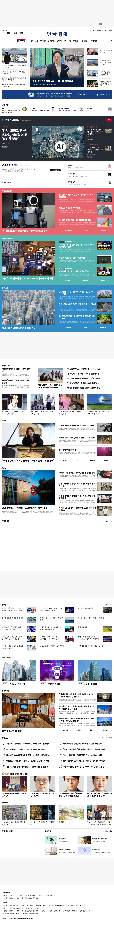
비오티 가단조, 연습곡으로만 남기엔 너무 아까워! (76, 425)
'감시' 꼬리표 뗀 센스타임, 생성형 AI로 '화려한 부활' (14, 134)
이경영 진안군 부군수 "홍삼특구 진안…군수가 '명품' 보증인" (70, 794)
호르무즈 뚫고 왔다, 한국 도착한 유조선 (51, 618)
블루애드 (34, 895)
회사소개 (5, 895)
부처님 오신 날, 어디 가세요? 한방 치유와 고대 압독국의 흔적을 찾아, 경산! (77, 707)
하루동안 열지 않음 (103, 95)
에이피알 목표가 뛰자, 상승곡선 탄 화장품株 (75, 220)
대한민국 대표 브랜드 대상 (18, 774)
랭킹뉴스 (5, 738)
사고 (110, 831)
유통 (69, 41)
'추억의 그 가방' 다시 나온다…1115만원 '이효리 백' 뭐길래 (50, 637)
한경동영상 (5, 521)
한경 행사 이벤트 (7, 831)
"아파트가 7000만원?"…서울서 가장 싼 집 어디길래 (105, 73)
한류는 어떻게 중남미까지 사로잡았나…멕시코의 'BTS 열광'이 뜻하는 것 (99, 824)
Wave (4, 468)
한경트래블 (5, 690)
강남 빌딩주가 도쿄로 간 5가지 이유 (42, 823)
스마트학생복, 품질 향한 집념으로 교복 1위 (14, 794)
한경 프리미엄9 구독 (100, 30)
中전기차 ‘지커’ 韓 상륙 (85, 608)
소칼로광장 (90, 110)
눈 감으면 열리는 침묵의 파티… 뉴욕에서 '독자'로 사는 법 (77, 484)
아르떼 (4, 420)
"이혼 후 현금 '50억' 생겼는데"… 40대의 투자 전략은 (95, 149)
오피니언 (75, 41)
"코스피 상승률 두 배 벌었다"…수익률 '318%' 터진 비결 (51, 609)
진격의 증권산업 (87, 683)
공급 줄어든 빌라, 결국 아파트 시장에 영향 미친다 (14, 823)
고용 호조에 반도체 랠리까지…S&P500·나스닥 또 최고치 (27, 278)
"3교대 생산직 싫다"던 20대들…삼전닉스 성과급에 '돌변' (84, 749)
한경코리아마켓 (7, 191)
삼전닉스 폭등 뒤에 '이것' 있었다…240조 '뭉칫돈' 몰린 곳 (27, 766)
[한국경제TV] (9, 33)
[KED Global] (21, 33)
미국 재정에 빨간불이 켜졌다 (67, 110)
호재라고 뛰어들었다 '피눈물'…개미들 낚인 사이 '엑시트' (84, 761)
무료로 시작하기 (55, 170)
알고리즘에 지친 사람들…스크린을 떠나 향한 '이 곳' (25, 507)
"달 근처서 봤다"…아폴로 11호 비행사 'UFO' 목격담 (99, 412)
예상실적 (67, 280)
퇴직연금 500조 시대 (13, 683)
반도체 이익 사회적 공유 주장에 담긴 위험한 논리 (11, 111)
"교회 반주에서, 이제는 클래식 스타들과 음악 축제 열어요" (28, 460)
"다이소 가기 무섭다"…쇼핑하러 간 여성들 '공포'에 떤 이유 (27, 743)
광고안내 (27, 895)
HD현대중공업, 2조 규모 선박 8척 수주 (90, 646)
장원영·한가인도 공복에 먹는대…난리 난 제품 (83, 369)
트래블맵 (65, 730)
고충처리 (19, 895)
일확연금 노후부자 (92, 127)
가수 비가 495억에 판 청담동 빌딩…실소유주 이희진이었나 (27, 755)
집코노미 (59, 41)
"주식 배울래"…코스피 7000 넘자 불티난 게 (71, 412)
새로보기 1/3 (108, 604)
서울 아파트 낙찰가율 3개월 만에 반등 (18, 328)
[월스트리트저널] (15, 33)
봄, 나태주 (62, 822)
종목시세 (85, 280)
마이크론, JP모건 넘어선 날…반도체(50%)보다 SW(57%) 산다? (76, 246)
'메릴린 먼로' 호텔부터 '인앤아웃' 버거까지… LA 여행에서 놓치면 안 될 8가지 (76, 719)
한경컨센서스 (68, 230)
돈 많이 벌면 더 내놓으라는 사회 (39, 110)
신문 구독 (91, 30)
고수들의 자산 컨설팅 (92, 145)
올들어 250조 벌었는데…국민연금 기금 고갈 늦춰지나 (14, 85)
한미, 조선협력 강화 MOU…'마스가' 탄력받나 (53, 81)
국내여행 (78, 730)
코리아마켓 (43, 41)
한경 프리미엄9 (21, 41)
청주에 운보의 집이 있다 (12, 730)
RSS (44, 905)
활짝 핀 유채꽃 (83, 627)
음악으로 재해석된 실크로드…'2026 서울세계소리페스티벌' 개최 (89, 638)
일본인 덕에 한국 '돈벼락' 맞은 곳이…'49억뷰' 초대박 (82, 755)
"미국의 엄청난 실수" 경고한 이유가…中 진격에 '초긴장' (83, 766)
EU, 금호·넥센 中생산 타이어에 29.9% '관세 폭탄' (12, 647)
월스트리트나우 (65, 242)
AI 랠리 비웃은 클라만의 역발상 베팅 (72, 258)
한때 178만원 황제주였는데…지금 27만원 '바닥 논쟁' (82, 743)
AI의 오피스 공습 (50, 683)
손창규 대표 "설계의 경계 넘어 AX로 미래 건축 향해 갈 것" (99, 794)
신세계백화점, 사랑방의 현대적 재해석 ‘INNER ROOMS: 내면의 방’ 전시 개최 (76, 695)
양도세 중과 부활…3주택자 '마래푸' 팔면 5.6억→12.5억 (76, 293)
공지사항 (48, 831)
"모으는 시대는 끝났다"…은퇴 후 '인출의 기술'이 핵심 (95, 131)
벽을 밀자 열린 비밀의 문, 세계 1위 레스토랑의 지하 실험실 (77, 496)
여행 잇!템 (105, 730)
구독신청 (12, 895)
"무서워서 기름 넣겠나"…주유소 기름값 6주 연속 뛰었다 (14, 73)
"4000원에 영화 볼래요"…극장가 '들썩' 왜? (16, 370)
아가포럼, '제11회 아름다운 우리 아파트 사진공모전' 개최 (77, 317)
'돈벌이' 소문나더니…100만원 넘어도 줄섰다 (15, 381)
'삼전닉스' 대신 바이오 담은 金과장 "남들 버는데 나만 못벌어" (14, 79)
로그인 (110, 30)
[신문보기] (3, 33)
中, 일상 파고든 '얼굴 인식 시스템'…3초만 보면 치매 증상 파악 (12, 628)
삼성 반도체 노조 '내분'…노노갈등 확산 (53, 646)
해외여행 (91, 730)
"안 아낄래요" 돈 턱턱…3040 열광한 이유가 (83, 373)
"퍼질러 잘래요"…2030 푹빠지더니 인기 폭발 (83, 388)
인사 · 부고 (105, 831)
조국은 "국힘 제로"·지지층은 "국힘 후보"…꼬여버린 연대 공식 (13, 609)
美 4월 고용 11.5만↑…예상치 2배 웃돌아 (91, 617)
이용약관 (50, 905)
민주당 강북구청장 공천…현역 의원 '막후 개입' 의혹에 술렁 (13, 637)
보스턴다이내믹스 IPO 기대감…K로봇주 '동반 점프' (25, 231)
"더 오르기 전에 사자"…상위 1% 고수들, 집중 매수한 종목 (27, 761)
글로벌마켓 (51, 41)
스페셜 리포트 (6, 657)
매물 (85, 327)
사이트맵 (31, 905)
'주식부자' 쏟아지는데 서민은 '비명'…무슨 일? (83, 378)
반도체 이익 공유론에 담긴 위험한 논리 (14, 66)
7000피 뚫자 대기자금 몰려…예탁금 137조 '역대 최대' (106, 84)
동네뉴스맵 (68, 327)
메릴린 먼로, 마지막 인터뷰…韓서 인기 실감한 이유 (14, 412)
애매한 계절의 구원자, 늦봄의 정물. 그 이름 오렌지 (77, 437)
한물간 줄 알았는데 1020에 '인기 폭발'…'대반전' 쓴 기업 (51, 628)
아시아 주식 (5, 127)
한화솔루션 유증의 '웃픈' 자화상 (70, 208)
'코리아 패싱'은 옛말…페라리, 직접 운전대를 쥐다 (77, 472)
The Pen (5, 802)
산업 (36, 41)
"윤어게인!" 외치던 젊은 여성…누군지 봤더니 (42, 412)
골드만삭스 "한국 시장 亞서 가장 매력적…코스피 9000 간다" (77, 196)
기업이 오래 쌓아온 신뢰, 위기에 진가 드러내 (42, 794)
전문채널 (84, 41)
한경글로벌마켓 (7, 238)
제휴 (11, 905)
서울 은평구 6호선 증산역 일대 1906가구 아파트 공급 (77, 305)
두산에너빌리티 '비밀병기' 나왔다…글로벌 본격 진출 (25, 749)
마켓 (103, 230)
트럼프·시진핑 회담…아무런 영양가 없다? (74, 271)
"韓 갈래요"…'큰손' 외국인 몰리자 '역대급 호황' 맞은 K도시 (50, 386)
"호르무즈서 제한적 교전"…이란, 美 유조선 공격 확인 (106, 62)
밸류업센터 (103, 327)
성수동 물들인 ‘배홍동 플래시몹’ (12, 617)
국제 (65, 41)
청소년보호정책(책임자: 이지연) (75, 905)
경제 (32, 41)
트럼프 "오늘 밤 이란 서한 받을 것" (106, 51)
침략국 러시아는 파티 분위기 (69, 449)
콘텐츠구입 (16, 905)
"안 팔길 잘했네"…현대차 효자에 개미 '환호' (83, 383)
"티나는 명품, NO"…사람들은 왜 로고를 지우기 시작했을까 (77, 509)
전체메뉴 (95, 41)
